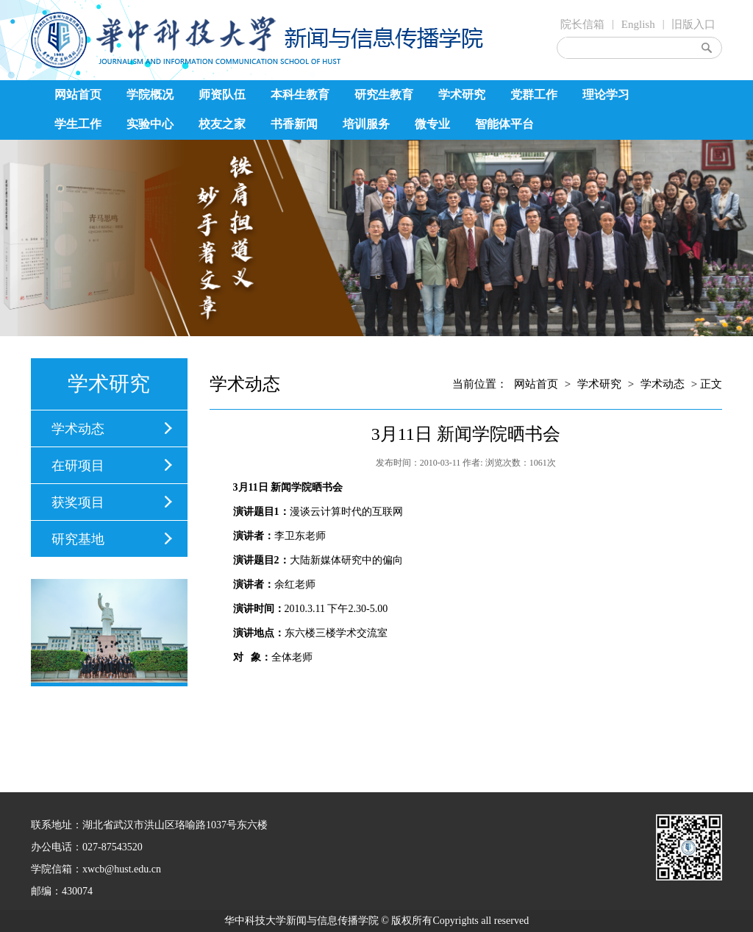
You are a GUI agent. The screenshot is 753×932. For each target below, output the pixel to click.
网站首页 (77, 94)
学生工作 (77, 124)
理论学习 (605, 94)
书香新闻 (294, 124)
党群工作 (533, 94)
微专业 (432, 124)
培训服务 (366, 124)
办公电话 (51, 847)
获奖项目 (77, 502)
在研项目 (77, 465)
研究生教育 (383, 94)
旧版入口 (693, 24)
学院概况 (150, 94)
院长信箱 (582, 24)
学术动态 (77, 428)
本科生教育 (300, 94)
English (638, 24)
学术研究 (461, 94)
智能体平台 (504, 124)
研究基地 (77, 539)
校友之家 (222, 124)
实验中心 (150, 124)
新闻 (281, 487)
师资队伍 (222, 94)
